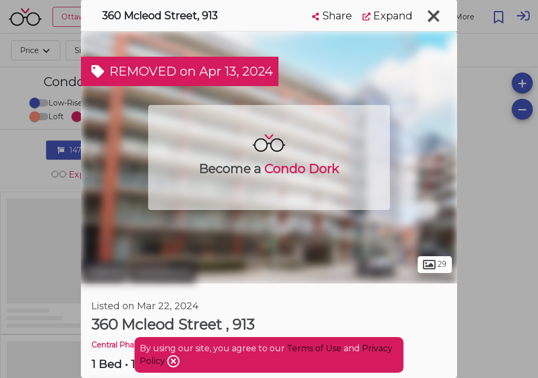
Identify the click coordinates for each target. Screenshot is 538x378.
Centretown (162, 272)
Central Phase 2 (120, 345)
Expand (387, 15)
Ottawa (103, 272)
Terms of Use (314, 348)
